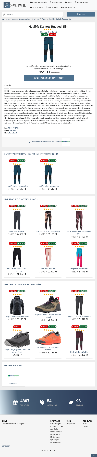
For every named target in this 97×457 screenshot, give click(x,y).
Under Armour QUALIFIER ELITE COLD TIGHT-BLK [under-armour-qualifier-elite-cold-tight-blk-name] (17, 270)
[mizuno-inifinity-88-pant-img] (17, 220)
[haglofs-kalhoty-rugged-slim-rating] (17, 164)
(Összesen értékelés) (48, 32)
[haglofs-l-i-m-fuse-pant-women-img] (79, 305)
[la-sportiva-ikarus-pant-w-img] (79, 257)
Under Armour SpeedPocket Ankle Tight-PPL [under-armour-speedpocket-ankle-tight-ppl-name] (79, 232)
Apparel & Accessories (39, 2)
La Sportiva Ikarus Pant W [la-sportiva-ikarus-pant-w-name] (79, 269)
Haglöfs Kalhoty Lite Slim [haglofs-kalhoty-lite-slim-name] (79, 352)
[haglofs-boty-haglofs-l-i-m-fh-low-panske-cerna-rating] (17, 330)
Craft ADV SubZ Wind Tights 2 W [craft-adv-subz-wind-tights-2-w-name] (48, 231)
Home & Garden (37, 7)
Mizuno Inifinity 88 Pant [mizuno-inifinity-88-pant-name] (17, 231)
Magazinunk (71, 424)
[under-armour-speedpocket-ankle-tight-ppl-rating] (79, 209)
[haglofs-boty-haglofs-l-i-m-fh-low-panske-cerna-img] (17, 339)
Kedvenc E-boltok (13, 365)
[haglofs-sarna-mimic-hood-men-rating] (17, 294)
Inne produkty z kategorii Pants (21, 199)
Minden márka (55, 434)
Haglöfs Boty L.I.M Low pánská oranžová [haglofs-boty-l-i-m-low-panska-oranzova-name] (48, 348)
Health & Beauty (52, 7)
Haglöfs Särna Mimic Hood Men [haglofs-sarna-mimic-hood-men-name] (17, 316)
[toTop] (94, 455)
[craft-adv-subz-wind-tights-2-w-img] (48, 220)
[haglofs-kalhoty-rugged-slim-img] (17, 174)
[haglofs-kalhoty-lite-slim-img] (79, 340)
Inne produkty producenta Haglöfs (22, 284)
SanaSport (13, 133)
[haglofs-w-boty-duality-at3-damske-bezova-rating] (48, 294)
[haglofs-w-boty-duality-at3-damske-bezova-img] (48, 304)
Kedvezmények (55, 442)
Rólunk (85, 424)
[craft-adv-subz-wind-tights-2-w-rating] (48, 209)
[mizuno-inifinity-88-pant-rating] (17, 209)
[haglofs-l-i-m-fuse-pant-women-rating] (79, 294)
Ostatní (69, 2)
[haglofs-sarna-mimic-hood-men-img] (17, 305)
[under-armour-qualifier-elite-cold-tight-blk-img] (17, 257)
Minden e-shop (55, 437)
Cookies (85, 426)
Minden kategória (69, 7)
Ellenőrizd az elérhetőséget (49, 77)
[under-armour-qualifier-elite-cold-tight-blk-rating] (17, 247)
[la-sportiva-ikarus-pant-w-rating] (79, 247)
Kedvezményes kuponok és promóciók (56, 426)
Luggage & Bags (81, 2)
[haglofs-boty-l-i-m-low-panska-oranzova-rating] (48, 330)
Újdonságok (54, 440)
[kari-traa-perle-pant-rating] (48, 247)
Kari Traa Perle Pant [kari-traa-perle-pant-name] (48, 269)
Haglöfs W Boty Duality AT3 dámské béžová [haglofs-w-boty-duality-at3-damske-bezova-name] (48, 316)
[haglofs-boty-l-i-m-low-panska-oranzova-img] (48, 338)
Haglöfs (13, 130)
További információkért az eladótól (48, 142)
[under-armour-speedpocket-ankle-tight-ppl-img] (79, 220)
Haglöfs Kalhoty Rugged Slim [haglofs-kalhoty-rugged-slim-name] (17, 186)
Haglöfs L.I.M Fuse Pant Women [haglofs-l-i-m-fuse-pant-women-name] (79, 316)
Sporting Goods (56, 2)
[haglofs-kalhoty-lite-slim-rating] (79, 330)
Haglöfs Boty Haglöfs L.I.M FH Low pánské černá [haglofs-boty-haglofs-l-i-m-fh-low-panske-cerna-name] (17, 351)
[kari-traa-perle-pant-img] (48, 257)
